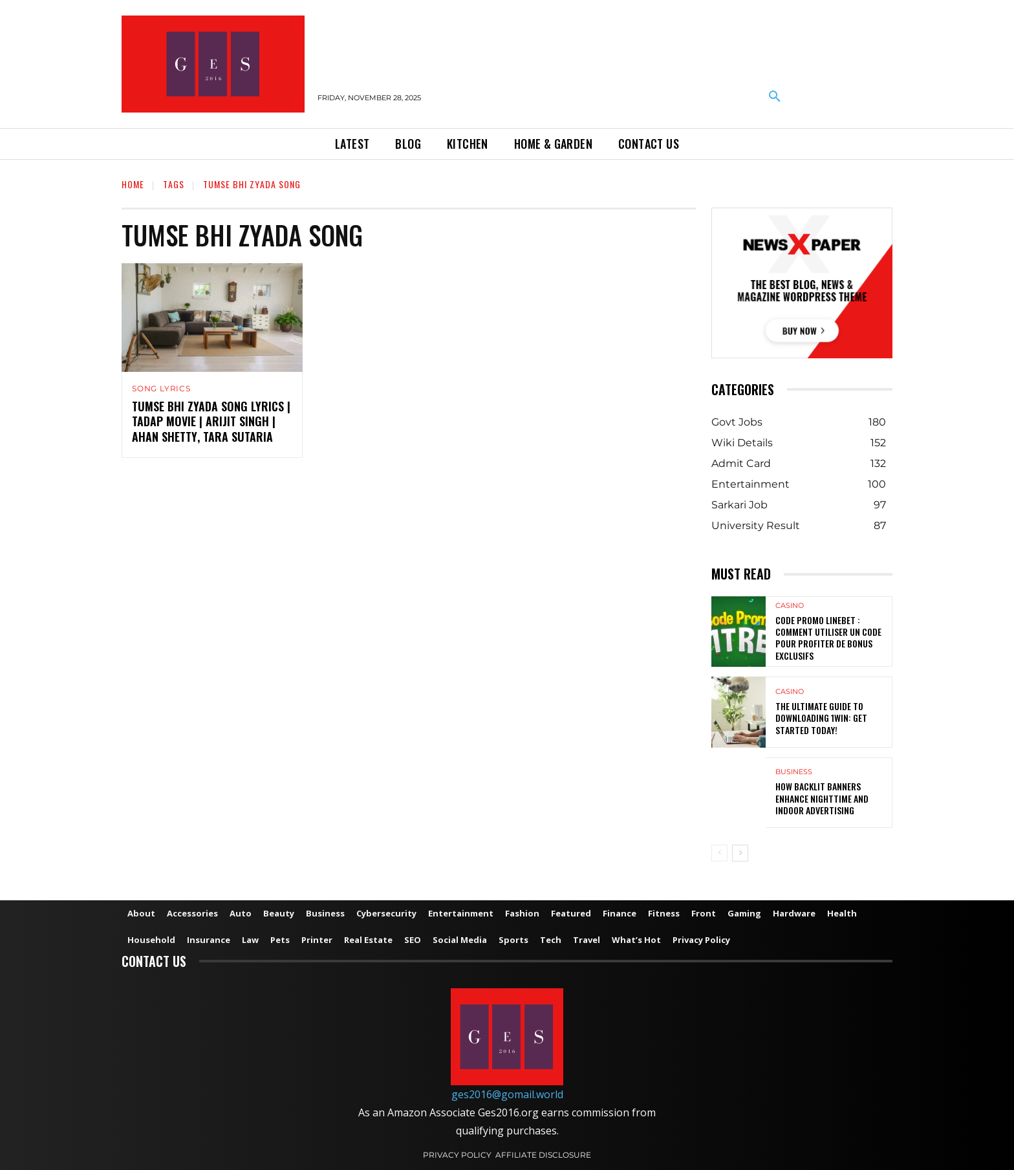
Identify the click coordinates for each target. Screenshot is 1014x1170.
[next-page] (740, 853)
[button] (774, 97)
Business (793, 771)
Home (133, 184)
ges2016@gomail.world (507, 1094)
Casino (789, 605)
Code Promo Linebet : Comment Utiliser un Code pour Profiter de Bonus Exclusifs (828, 637)
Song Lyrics (161, 389)
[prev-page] (719, 853)
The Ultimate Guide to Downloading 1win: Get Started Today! (821, 717)
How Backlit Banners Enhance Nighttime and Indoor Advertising (821, 797)
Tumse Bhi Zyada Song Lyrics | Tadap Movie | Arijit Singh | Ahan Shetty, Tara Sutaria (211, 421)
